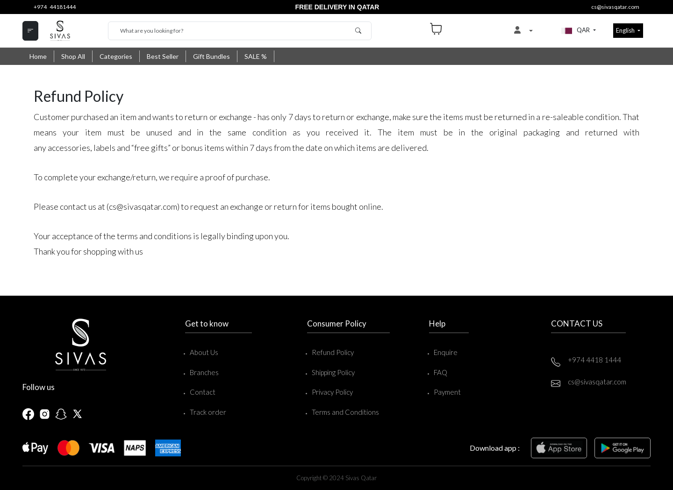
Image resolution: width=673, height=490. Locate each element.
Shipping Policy (333, 372)
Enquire (446, 352)
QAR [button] (576, 31)
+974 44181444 (55, 6)
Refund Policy (333, 352)
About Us (204, 352)
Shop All (73, 56)
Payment (447, 392)
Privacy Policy (332, 392)
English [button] (626, 30)
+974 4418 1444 (594, 359)
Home (38, 56)
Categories (116, 56)
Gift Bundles (211, 56)
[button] (523, 30)
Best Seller (163, 56)
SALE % (255, 56)
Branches (204, 372)
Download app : (495, 447)
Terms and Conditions (345, 412)
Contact (202, 392)
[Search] (240, 30)
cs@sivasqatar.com (615, 6)
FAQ (440, 372)
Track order (208, 412)
